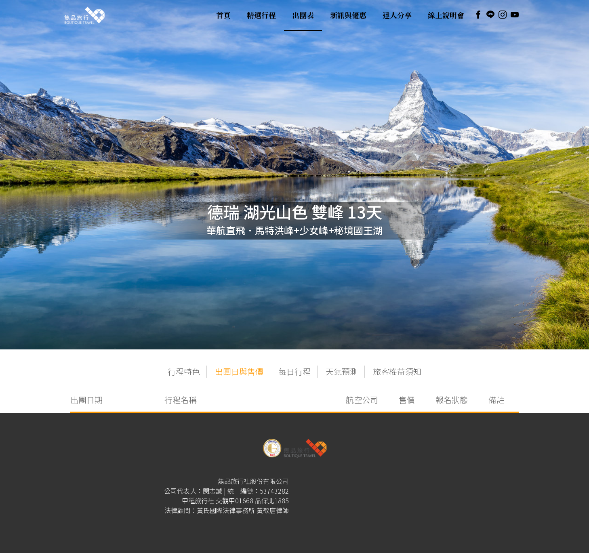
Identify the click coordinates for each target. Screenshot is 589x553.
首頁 (223, 15)
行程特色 (184, 371)
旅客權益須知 (397, 371)
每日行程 (294, 371)
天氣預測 (342, 371)
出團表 (303, 15)
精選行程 (261, 15)
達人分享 (397, 15)
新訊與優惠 (348, 15)
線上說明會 (446, 15)
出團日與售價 (239, 371)
